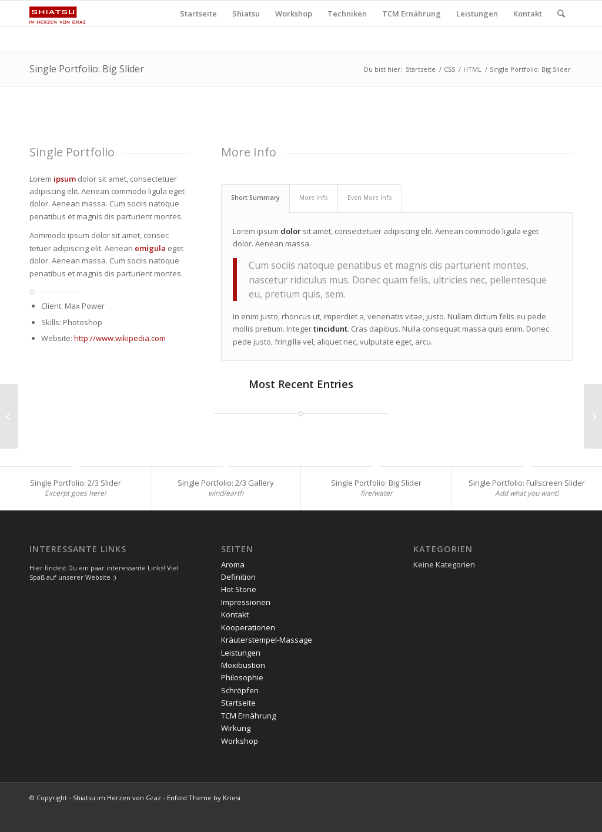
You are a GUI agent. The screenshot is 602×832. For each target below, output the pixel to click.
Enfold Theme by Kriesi (203, 797)
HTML (472, 69)
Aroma (233, 564)
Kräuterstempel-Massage (266, 639)
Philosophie (242, 677)
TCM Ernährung (248, 715)
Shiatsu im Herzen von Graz (117, 797)
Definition (238, 577)
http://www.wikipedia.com (120, 338)
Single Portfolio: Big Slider (86, 68)
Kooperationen (248, 627)
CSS (449, 69)
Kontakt (235, 614)
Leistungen (240, 652)
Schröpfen (240, 690)
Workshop (239, 741)
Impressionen (245, 602)
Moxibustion (243, 665)
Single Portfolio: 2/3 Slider (75, 482)
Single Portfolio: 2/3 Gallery (226, 482)
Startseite (421, 69)
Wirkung (235, 728)
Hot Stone (238, 589)
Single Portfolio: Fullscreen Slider (527, 482)
